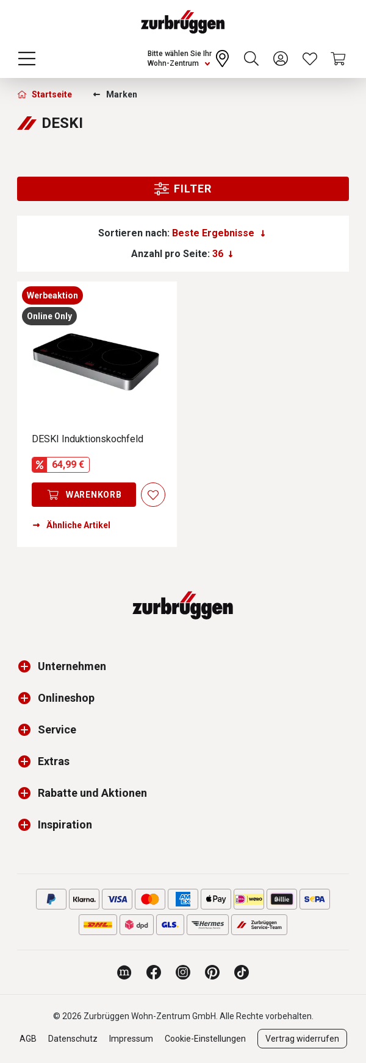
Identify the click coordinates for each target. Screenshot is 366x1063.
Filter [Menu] (182, 189)
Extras (54, 761)
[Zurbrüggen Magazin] (124, 972)
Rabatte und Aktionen (92, 792)
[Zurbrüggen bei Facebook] (153, 972)
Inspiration (65, 824)
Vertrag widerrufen (302, 1039)
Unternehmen (72, 666)
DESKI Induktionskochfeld (87, 439)
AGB (28, 1039)
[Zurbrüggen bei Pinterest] (212, 972)
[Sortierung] (219, 233)
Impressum (131, 1039)
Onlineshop (66, 697)
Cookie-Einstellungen (205, 1039)
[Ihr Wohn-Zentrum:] (190, 58)
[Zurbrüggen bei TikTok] (241, 972)
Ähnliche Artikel (71, 525)
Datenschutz (73, 1039)
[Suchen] (251, 58)
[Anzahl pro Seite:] (222, 254)
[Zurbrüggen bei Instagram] (183, 972)
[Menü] (27, 58)
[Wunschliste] (310, 58)
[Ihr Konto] (280, 58)
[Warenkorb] (339, 58)
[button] (27, 666)
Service (57, 729)
